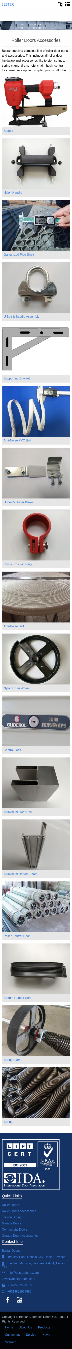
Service (31, 1334)
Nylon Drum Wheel (16, 688)
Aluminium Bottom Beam (20, 874)
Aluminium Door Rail (18, 812)
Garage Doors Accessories (20, 1235)
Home (9, 1327)
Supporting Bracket (17, 378)
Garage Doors (11, 1223)
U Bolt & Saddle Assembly (21, 316)
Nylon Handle (13, 192)
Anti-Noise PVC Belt (17, 440)
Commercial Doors (14, 1229)
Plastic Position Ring (18, 564)
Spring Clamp (13, 1059)
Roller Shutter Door (17, 936)
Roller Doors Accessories (19, 1211)
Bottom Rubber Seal (17, 997)
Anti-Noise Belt (14, 626)
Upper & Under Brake (18, 502)
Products (44, 1327)
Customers (12, 1334)
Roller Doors (10, 1205)
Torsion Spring (12, 1217)
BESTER (8, 4)
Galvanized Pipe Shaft (19, 254)
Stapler (8, 130)
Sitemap (10, 1342)
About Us (25, 1327)
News (46, 1334)
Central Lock (12, 750)
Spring (8, 1121)
